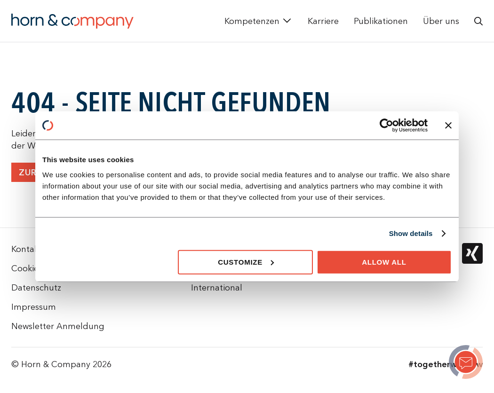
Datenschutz (36, 287)
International (216, 287)
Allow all (384, 262)
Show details (411, 233)
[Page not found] (466, 363)
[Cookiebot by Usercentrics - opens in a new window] (386, 125)
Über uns (441, 21)
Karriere (323, 21)
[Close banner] (448, 125)
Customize (246, 262)
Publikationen (381, 21)
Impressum (33, 306)
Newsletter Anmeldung (57, 326)
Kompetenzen (251, 21)
